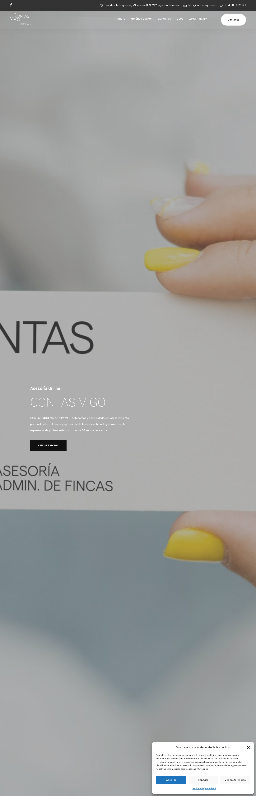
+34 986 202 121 (235, 5)
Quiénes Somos (141, 19)
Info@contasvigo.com (202, 5)
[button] (248, 747)
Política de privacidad (204, 788)
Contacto (233, 20)
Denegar (203, 780)
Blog (180, 19)
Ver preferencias (235, 780)
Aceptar (171, 780)
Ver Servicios (48, 445)
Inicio (121, 19)
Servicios (164, 19)
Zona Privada (198, 19)
